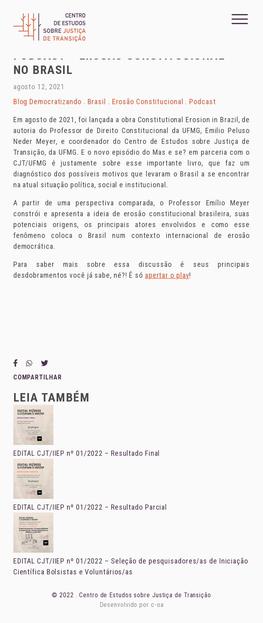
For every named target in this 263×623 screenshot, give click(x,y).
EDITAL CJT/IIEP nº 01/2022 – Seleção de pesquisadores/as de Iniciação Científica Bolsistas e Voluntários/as (130, 561)
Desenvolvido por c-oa (132, 605)
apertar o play (167, 275)
